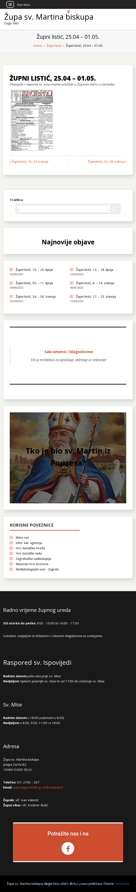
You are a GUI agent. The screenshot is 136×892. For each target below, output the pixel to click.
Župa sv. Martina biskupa (48, 17)
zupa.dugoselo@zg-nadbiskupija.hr (38, 787)
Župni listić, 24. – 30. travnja (36, 296)
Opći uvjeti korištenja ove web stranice (76, 883)
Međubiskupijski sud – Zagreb (37, 569)
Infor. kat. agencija (29, 543)
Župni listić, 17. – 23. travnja (96, 296)
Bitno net (22, 537)
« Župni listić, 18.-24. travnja (29, 161)
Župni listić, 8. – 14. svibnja (95, 283)
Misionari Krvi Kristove (32, 564)
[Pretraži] (114, 209)
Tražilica (16, 200)
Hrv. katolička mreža (30, 548)
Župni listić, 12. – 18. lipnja (94, 269)
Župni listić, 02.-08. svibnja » (107, 161)
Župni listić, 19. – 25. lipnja (34, 269)
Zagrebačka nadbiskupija (33, 558)
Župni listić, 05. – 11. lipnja (34, 283)
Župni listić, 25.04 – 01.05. (53, 78)
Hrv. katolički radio (29, 553)
